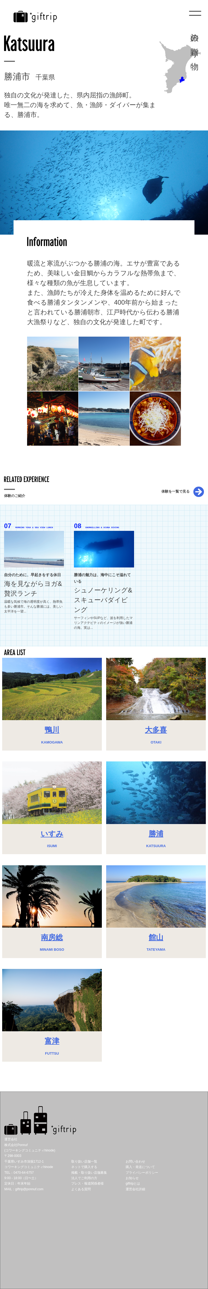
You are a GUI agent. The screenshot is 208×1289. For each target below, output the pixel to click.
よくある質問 (81, 1189)
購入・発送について (140, 1167)
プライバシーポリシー (142, 1173)
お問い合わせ (135, 1161)
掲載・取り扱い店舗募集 (89, 1173)
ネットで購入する (84, 1167)
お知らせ (132, 1178)
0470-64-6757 (24, 1173)
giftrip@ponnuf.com (29, 1189)
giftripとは (133, 1183)
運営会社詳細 (135, 1189)
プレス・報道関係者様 (87, 1183)
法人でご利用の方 (84, 1178)
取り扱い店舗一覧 (84, 1161)
